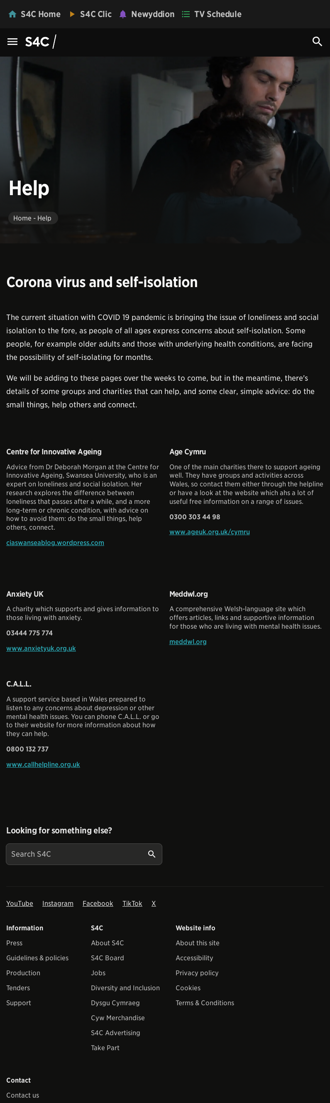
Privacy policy (197, 973)
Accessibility (194, 958)
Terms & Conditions (205, 1003)
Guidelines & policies (37, 958)
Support (18, 1003)
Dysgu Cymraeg (115, 1003)
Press (14, 943)
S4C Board (107, 958)
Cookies (188, 988)
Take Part (105, 1048)
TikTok (132, 903)
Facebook (98, 903)
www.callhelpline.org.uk (43, 764)
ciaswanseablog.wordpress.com (55, 543)
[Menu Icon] (12, 42)
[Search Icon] (317, 41)
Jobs (98, 973)
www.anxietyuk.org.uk (41, 648)
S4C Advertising (115, 1033)
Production (23, 973)
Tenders (18, 988)
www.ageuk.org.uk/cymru (209, 532)
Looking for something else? (59, 830)
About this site (198, 943)
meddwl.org (188, 642)
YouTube (19, 903)
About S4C (107, 943)
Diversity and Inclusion (125, 988)
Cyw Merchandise (118, 1018)
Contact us (22, 1095)
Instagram (57, 903)
